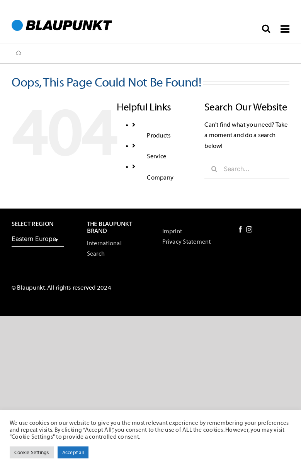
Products (159, 135)
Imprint (172, 231)
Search (96, 253)
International (104, 243)
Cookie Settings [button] (31, 452)
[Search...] (246, 168)
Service (156, 156)
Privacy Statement (186, 241)
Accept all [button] (73, 452)
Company (160, 177)
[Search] (214, 168)
